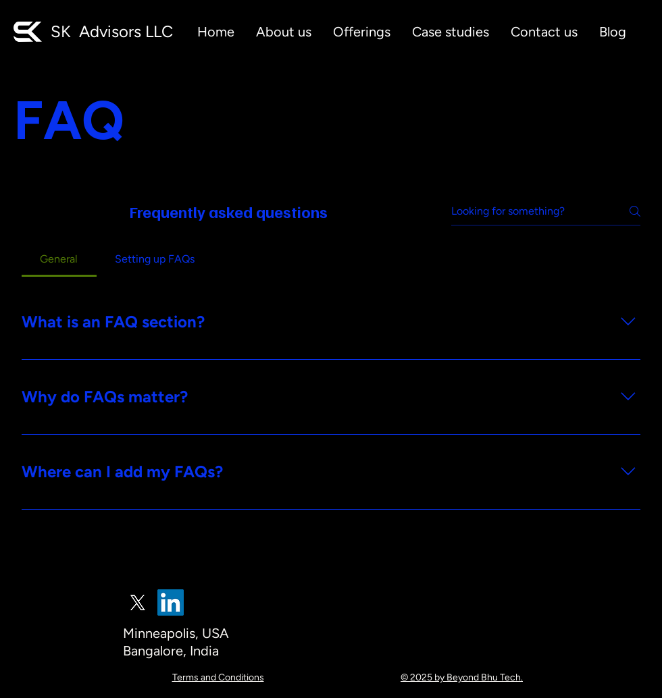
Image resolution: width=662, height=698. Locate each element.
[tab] (59, 259)
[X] (137, 602)
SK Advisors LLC (112, 31)
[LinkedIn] (170, 602)
